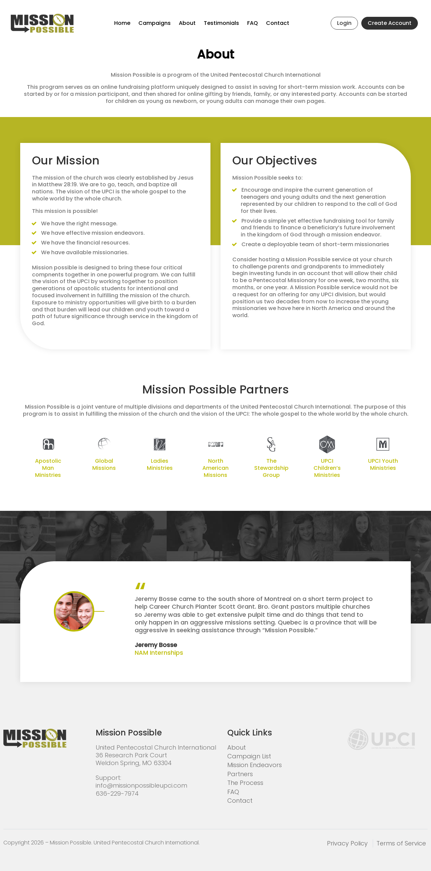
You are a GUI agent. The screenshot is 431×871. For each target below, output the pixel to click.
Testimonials (221, 23)
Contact (277, 23)
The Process (245, 783)
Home (122, 23)
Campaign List (249, 756)
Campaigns (154, 23)
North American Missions (215, 468)
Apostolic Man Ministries (48, 468)
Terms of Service (401, 843)
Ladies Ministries (160, 465)
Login (344, 23)
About (187, 23)
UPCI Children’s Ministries (327, 468)
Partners (240, 774)
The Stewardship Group (271, 468)
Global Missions (104, 465)
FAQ (252, 23)
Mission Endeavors (254, 765)
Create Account (389, 23)
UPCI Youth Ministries (383, 465)
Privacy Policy (347, 843)
